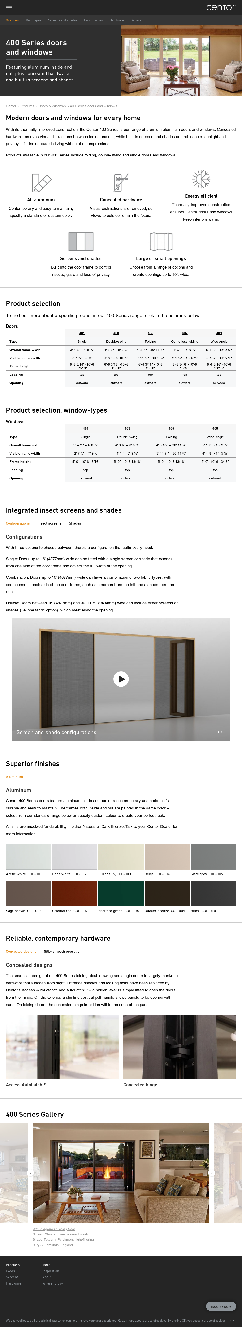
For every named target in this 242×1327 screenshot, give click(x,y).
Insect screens (49, 523)
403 (116, 333)
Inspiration (51, 1271)
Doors (10, 1271)
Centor (11, 106)
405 (150, 333)
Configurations (18, 523)
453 (127, 428)
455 (171, 428)
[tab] (21, 523)
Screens (12, 1277)
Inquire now (221, 1307)
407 (185, 333)
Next (211, 1172)
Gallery (136, 20)
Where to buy (53, 1283)
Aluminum (14, 777)
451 (86, 428)
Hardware (117, 20)
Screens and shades (62, 20)
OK (232, 1321)
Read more (125, 1320)
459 (215, 428)
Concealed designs (21, 951)
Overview (12, 20)
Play (121, 679)
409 (219, 333)
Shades (75, 523)
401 (82, 333)
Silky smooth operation (63, 951)
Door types (33, 20)
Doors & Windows (52, 106)
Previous (30, 1172)
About (47, 1277)
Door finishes (93, 20)
